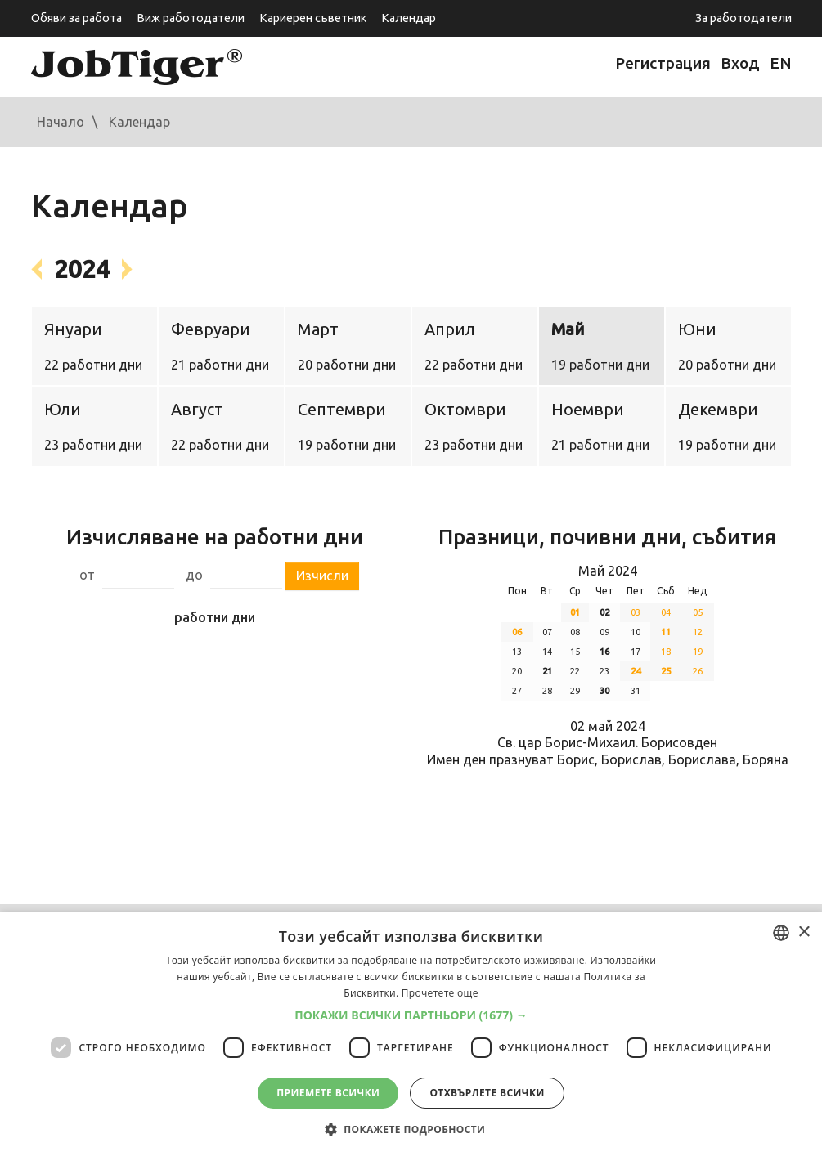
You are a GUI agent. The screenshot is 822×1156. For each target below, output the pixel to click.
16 (604, 651)
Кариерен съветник (312, 18)
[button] (411, 1015)
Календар (408, 18)
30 (604, 691)
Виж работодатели (191, 18)
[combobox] (781, 933)
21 (547, 671)
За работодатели (743, 18)
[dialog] (411, 1034)
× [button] (803, 932)
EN (781, 63)
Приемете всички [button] (328, 1093)
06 (517, 632)
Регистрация (663, 63)
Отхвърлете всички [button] (486, 1093)
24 (635, 671)
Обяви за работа (76, 18)
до (194, 574)
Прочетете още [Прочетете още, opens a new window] (440, 993)
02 (604, 612)
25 (666, 671)
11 (666, 632)
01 (575, 612)
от (87, 574)
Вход (740, 63)
